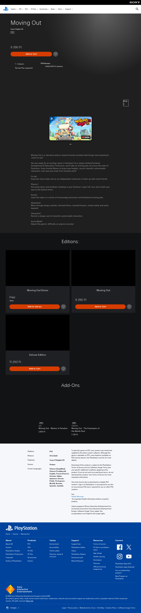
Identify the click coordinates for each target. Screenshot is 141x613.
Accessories (43, 9)
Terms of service (99, 544)
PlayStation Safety (78, 547)
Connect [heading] (119, 540)
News (53, 9)
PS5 (20, 9)
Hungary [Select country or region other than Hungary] (13, 608)
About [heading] (8, 540)
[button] (70, 128)
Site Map (100, 608)
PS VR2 (30, 551)
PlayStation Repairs (78, 554)
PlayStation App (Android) (124, 567)
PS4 (26, 9)
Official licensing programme (99, 568)
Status (73, 551)
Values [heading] (53, 540)
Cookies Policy (111, 608)
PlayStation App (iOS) (123, 563)
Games (13, 9)
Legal (64, 608)
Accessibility (54, 547)
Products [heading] (32, 540)
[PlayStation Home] (5, 9)
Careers (8, 547)
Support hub (76, 544)
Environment (54, 544)
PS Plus (33, 9)
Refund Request (77, 561)
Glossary (96, 563)
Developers (97, 560)
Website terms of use (88, 608)
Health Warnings (77, 496)
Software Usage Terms (126, 608)
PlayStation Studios (13, 551)
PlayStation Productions (14, 554)
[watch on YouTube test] (85, 137)
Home (8, 534)
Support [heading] (75, 540)
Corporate (9, 557)
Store (60, 9)
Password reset (77, 557)
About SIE (9, 544)
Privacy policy (73, 608)
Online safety (54, 551)
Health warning (99, 556)
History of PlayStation (14, 561)
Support (68, 9)
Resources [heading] (98, 540)
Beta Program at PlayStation (121, 577)
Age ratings (97, 553)
